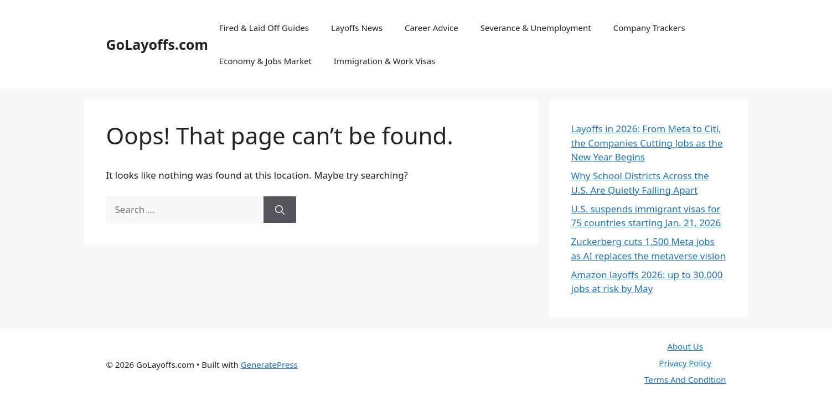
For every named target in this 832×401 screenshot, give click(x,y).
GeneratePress (269, 364)
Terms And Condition (685, 379)
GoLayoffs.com (157, 44)
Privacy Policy (685, 362)
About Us (685, 346)
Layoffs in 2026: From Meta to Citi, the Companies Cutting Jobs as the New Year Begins (647, 142)
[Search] (279, 209)
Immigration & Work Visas (384, 60)
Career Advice (431, 27)
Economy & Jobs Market (265, 60)
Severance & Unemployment (535, 27)
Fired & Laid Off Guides (264, 27)
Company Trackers (649, 27)
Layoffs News (357, 27)
